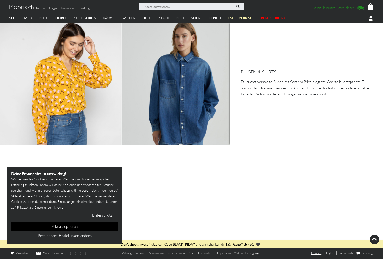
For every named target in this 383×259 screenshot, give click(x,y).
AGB (191, 253)
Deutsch (316, 253)
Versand (140, 253)
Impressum (224, 253)
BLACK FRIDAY (273, 18)
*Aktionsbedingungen (247, 253)
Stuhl (164, 18)
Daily (27, 18)
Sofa (196, 18)
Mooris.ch (21, 7)
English (330, 253)
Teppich (214, 18)
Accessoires (85, 18)
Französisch (346, 253)
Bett (180, 18)
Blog (44, 18)
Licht (147, 18)
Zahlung (127, 253)
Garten (128, 18)
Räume (109, 18)
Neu (12, 18)
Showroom (67, 8)
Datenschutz (205, 253)
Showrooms (156, 253)
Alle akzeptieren (65, 227)
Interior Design (46, 8)
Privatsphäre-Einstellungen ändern (65, 236)
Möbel (61, 18)
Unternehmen (176, 253)
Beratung (84, 8)
